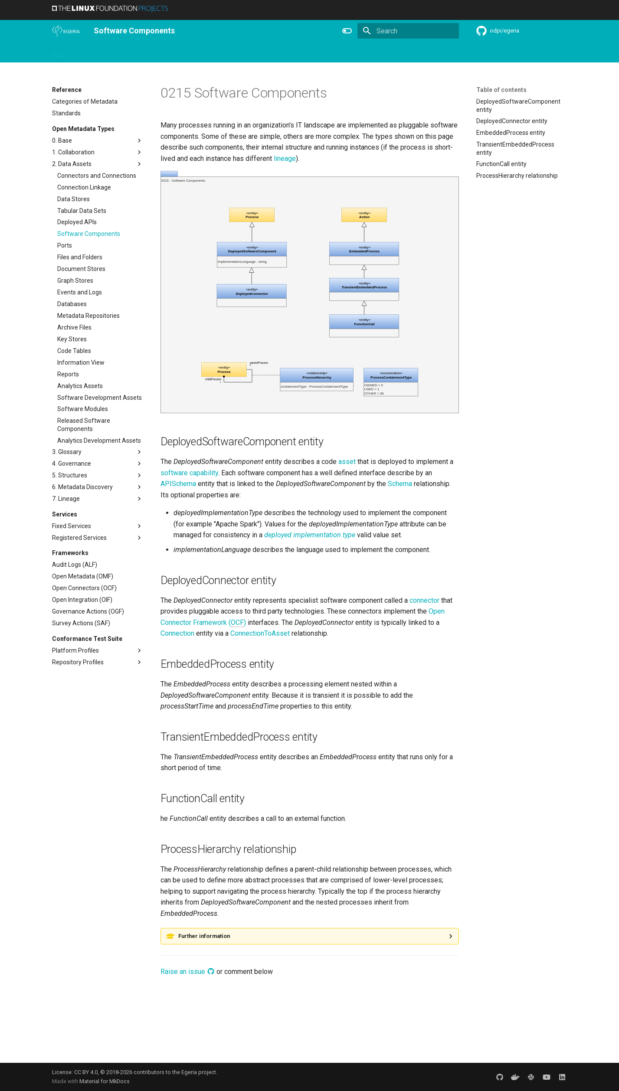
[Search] (408, 31)
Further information (204, 936)
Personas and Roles (168, 52)
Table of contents (501, 89)
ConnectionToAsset (260, 633)
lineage (285, 158)
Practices (441, 52)
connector (424, 600)
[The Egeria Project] (66, 31)
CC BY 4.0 (86, 1072)
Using (122, 52)
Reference (366, 52)
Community (255, 52)
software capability (189, 473)
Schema (400, 484)
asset (347, 461)
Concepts (405, 52)
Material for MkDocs (104, 1081)
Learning (217, 52)
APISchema (178, 484)
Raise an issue (187, 971)
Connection (177, 633)
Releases (294, 52)
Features (330, 52)
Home (60, 52)
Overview (92, 52)
